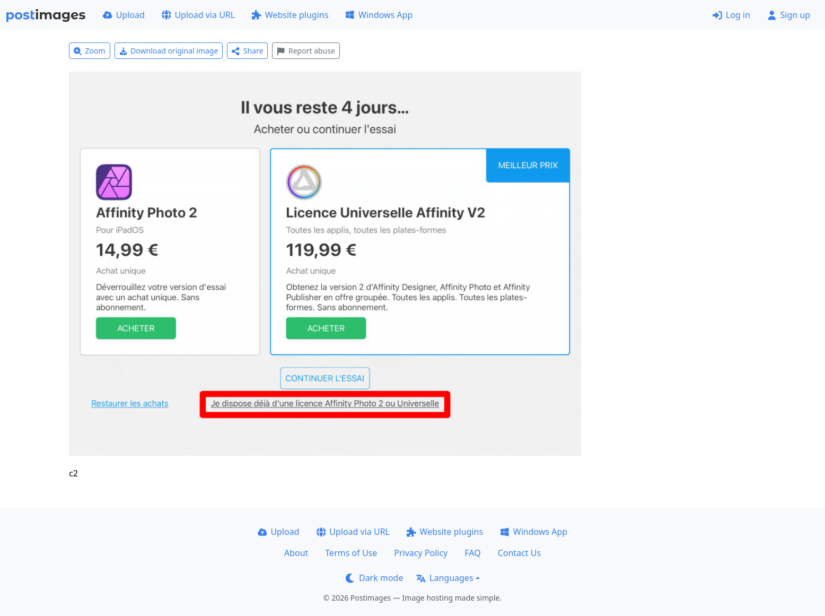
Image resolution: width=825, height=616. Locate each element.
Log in (731, 15)
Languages (444, 578)
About (296, 553)
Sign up (788, 15)
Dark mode (374, 578)
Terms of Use (351, 553)
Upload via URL (198, 15)
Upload (124, 15)
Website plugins (290, 15)
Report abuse (306, 51)
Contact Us (519, 553)
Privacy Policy (420, 553)
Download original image (168, 51)
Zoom (90, 51)
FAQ (472, 553)
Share (247, 51)
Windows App (378, 15)
